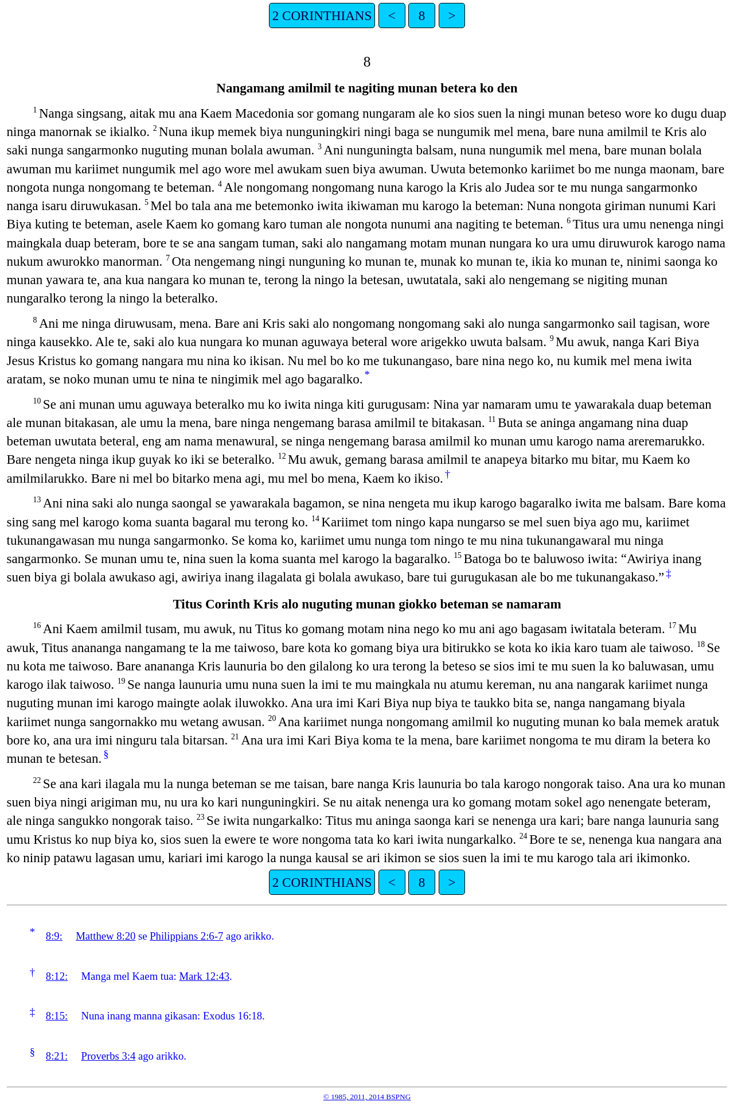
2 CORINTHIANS (322, 15)
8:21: (57, 1056)
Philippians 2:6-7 (186, 936)
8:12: (57, 976)
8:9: (54, 936)
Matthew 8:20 (105, 936)
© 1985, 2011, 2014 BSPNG (367, 1096)
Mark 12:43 (204, 976)
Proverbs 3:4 (108, 1056)
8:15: (57, 1016)
